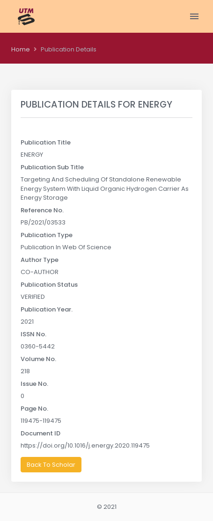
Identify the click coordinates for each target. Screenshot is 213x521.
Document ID (40, 433)
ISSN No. (33, 334)
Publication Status (49, 284)
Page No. (34, 408)
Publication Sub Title (52, 167)
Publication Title (46, 142)
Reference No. (42, 210)
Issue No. (34, 383)
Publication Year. (47, 309)
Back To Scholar (51, 464)
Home (20, 49)
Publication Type (47, 235)
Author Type (40, 259)
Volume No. (38, 359)
